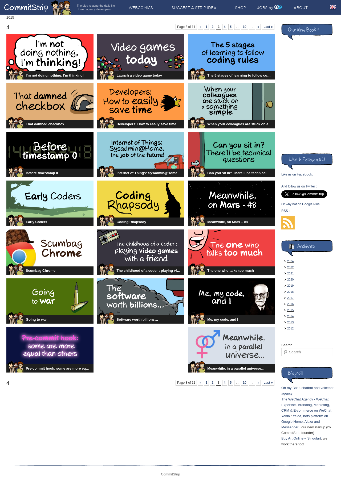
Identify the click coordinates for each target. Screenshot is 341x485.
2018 (290, 291)
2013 (290, 322)
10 (244, 27)
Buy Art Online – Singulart (301, 438)
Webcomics (141, 8)
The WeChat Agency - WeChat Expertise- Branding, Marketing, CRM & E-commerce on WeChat (306, 404)
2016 (290, 304)
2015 (290, 310)
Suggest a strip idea (194, 8)
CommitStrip (37, 7)
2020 (290, 279)
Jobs (262, 8)
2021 (290, 273)
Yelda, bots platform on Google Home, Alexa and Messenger (304, 421)
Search (286, 345)
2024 (290, 261)
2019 (290, 285)
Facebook (304, 174)
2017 (290, 297)
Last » (268, 27)
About (301, 8)
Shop (240, 8)
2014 (290, 316)
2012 (290, 328)
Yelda (285, 416)
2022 (290, 267)
